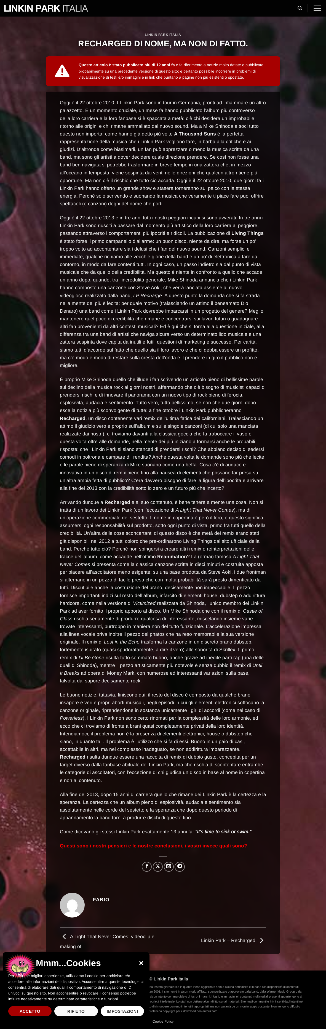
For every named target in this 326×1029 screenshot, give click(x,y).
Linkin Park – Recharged (233, 940)
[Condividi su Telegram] (180, 867)
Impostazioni (122, 1011)
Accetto (30, 1011)
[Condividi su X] (158, 867)
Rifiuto (76, 1011)
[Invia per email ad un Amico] (169, 867)
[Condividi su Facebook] (147, 867)
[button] (141, 963)
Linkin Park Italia (163, 35)
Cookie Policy (163, 1021)
